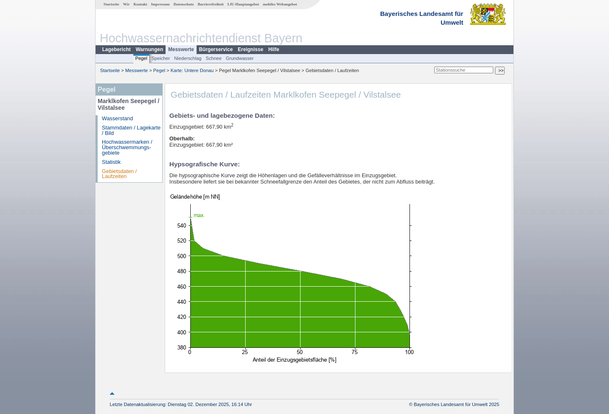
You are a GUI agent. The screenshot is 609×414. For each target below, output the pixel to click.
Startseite (111, 4)
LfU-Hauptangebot (243, 4)
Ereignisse (250, 49)
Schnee (214, 58)
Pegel (141, 58)
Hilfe (273, 49)
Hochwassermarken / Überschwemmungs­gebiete (127, 147)
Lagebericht (116, 49)
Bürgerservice (216, 49)
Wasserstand (117, 118)
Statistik (111, 162)
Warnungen (149, 49)
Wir (126, 4)
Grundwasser (240, 58)
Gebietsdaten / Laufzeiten (119, 174)
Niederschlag (187, 58)
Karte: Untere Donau (192, 70)
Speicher (160, 58)
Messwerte (181, 49)
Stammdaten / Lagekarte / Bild (131, 130)
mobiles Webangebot (280, 4)
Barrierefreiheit (211, 4)
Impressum (160, 4)
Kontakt (140, 4)
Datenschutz (184, 4)
